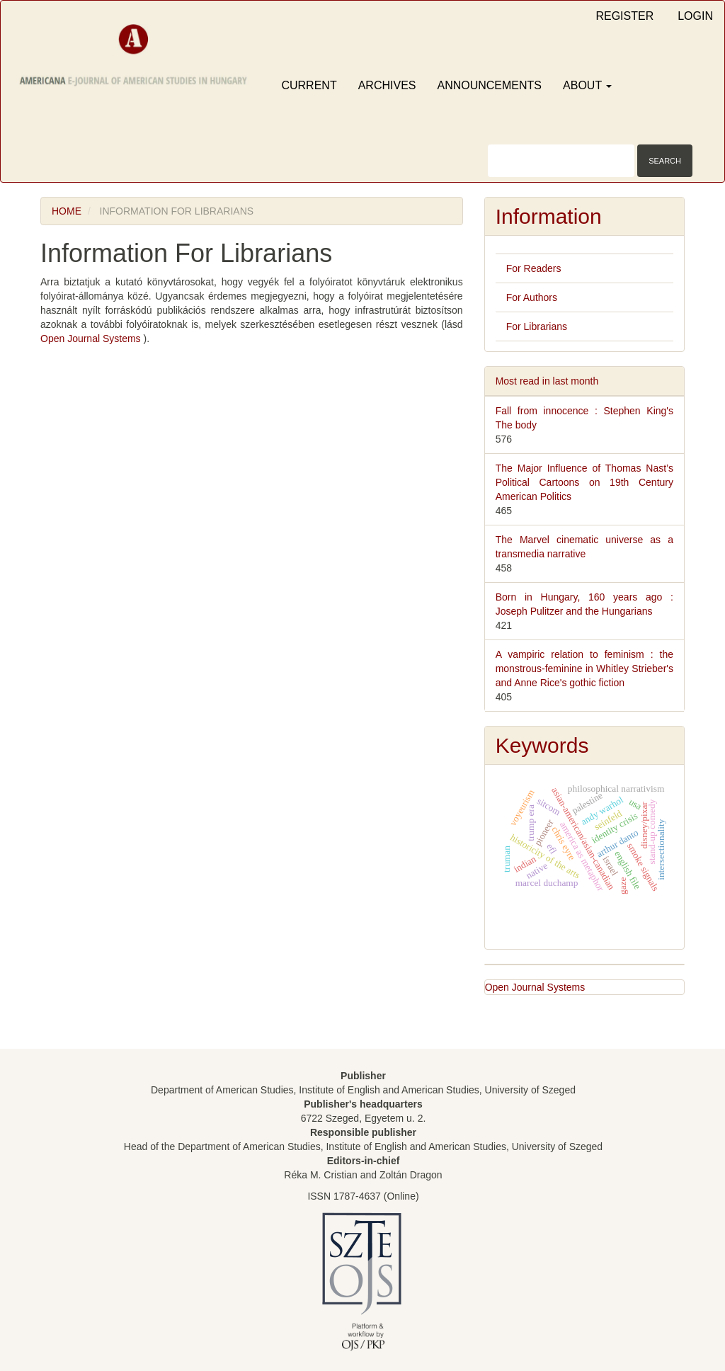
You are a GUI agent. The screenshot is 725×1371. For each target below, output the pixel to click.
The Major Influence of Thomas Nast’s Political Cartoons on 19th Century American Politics (584, 482)
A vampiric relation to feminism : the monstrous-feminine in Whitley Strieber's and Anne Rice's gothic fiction (584, 668)
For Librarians (536, 326)
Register (624, 16)
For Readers (533, 268)
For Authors (531, 297)
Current (308, 85)
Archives (387, 85)
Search (665, 161)
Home (66, 211)
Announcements (489, 85)
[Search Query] (561, 160)
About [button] (587, 85)
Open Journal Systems (92, 338)
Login (695, 16)
